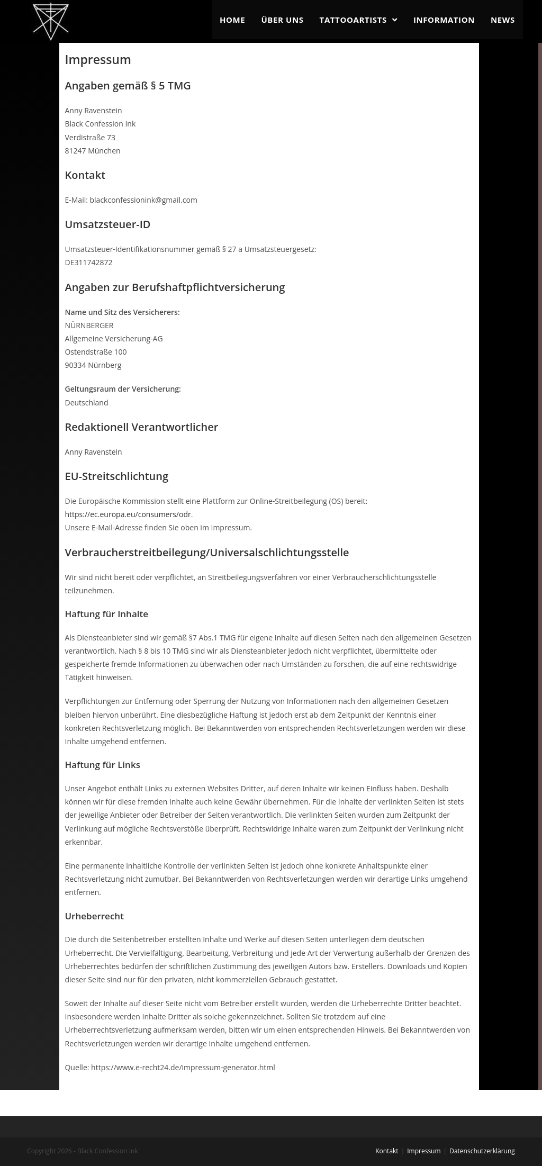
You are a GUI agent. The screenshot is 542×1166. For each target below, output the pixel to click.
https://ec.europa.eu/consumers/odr (128, 514)
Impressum (423, 1150)
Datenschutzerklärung (482, 1150)
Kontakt (386, 1150)
